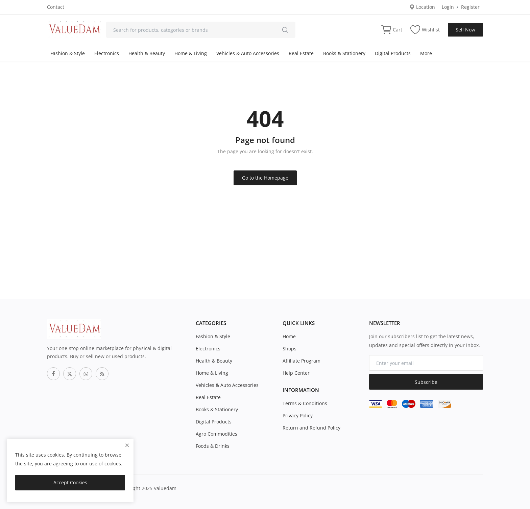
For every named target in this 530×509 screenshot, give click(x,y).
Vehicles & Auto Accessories (247, 53)
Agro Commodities (216, 434)
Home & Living (190, 53)
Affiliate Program (301, 360)
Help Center (296, 373)
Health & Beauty (146, 53)
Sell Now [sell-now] (465, 29)
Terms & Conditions (305, 403)
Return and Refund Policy (311, 427)
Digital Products (393, 53)
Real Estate (301, 53)
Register (470, 7)
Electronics (106, 53)
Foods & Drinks (213, 446)
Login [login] (448, 7)
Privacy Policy (298, 415)
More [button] (426, 53)
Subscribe (426, 382)
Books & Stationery (344, 53)
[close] (127, 445)
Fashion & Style (67, 53)
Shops (289, 348)
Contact (55, 7)
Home (289, 336)
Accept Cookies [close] (70, 482)
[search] (285, 30)
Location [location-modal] (422, 7)
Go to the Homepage (265, 178)
